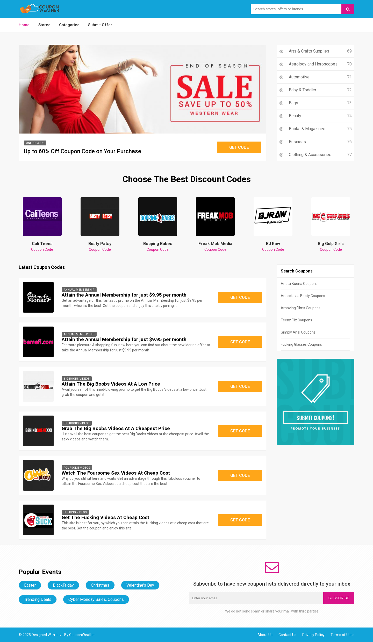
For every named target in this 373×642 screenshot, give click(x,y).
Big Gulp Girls (330, 246)
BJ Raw (273, 246)
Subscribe (338, 598)
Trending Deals (37, 599)
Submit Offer (100, 25)
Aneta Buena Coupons (299, 284)
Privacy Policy (313, 635)
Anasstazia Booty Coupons (303, 296)
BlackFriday (63, 585)
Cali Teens (42, 246)
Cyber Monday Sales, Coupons (96, 599)
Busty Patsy (99, 246)
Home (24, 25)
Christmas (100, 585)
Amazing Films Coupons (300, 308)
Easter (30, 585)
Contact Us (287, 635)
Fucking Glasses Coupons (301, 344)
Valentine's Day (140, 585)
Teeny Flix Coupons (296, 320)
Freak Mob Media (215, 246)
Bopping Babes (157, 246)
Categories (69, 25)
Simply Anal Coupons (298, 332)
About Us (264, 635)
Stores (44, 25)
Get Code (239, 147)
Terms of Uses (342, 635)
